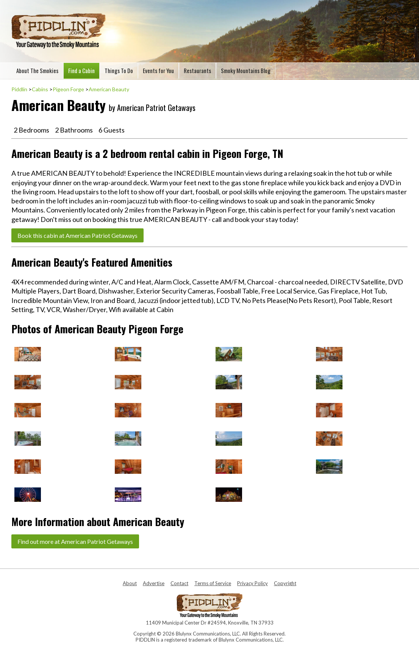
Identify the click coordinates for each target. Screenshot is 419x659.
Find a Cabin (81, 70)
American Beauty (109, 89)
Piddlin (19, 89)
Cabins (40, 89)
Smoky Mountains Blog (245, 70)
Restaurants (197, 70)
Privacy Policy (252, 583)
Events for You (158, 70)
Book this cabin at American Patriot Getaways (77, 235)
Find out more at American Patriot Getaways (75, 541)
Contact (179, 583)
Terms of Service (212, 583)
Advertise (153, 583)
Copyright (285, 583)
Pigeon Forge (68, 89)
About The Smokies (37, 70)
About (130, 583)
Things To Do (119, 70)
